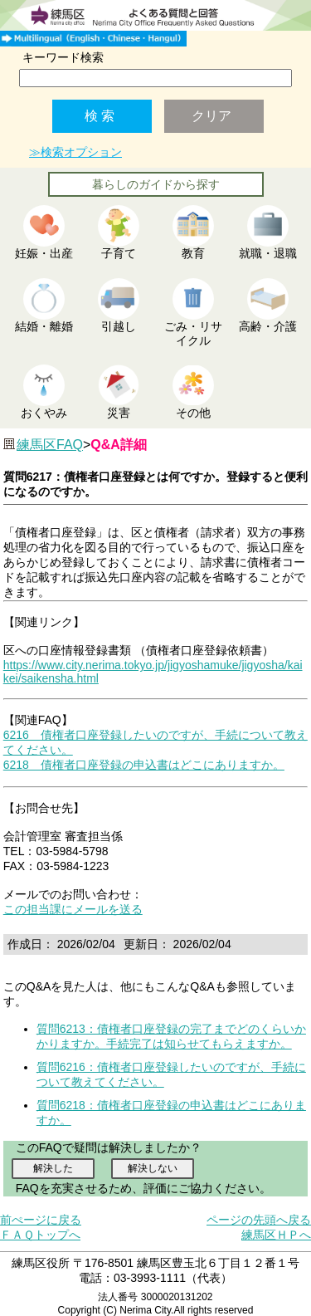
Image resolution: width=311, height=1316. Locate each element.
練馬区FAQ (50, 445)
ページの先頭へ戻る (259, 1219)
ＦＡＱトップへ (40, 1234)
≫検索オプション (75, 152)
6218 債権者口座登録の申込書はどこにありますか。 (143, 764)
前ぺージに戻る (40, 1219)
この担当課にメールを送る (73, 909)
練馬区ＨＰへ (276, 1234)
